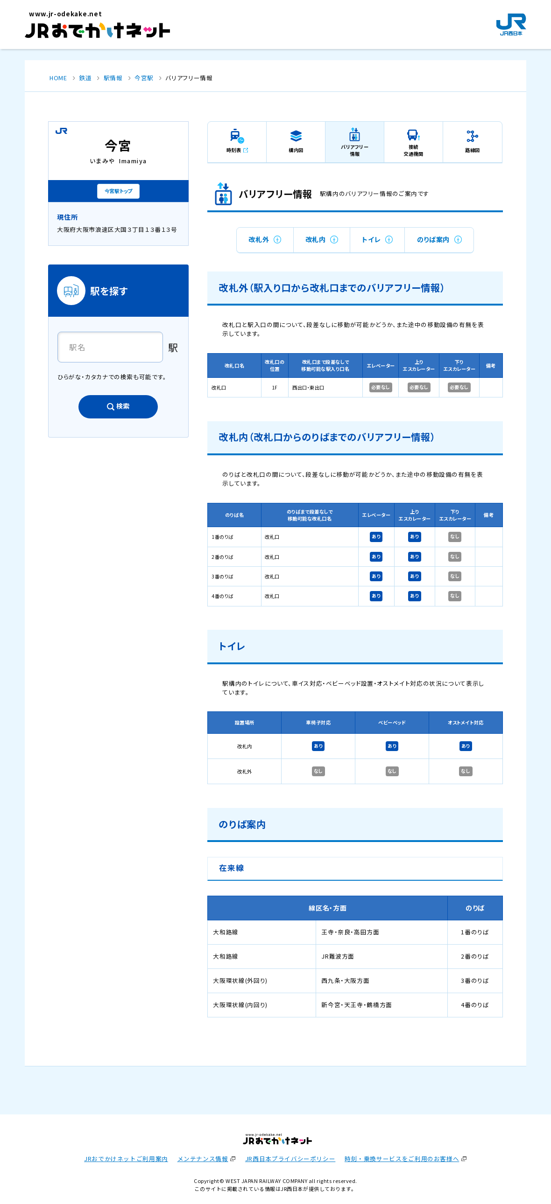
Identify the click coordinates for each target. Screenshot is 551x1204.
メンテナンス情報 (202, 1158)
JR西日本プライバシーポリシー (290, 1158)
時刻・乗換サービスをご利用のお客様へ (402, 1158)
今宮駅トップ (118, 191)
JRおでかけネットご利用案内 (126, 1158)
